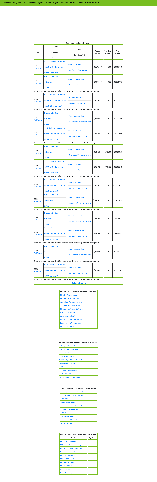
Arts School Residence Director (71, 302)
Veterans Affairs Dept (68, 402)
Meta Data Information (78, 283)
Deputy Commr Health (68, 327)
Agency (40, 3)
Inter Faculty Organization (77, 70)
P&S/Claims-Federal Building (70, 445)
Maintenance (48, 82)
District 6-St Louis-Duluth (69, 441)
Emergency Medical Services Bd (71, 406)
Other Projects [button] (92, 3)
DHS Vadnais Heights (67, 462)
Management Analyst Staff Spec (71, 309)
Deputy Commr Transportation (71, 323)
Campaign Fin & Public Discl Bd (71, 392)
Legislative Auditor (67, 423)
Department (32, 3)
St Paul (46, 88)
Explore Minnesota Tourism (70, 409)
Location (48, 3)
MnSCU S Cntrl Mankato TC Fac (55, 100)
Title (24, 3)
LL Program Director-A (67, 346)
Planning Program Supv (68, 295)
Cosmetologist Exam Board (70, 420)
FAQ (74, 3)
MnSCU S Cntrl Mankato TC (53, 106)
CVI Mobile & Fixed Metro (68, 363)
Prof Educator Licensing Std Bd (71, 395)
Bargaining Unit (58, 3)
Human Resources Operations (69, 377)
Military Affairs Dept (67, 416)
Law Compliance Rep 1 (68, 313)
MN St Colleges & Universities (54, 61)
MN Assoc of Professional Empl (79, 85)
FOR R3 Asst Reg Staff (67, 353)
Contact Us (82, 3)
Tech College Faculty (75, 98)
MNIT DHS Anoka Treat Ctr (69, 459)
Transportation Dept (51, 76)
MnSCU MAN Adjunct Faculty (54, 67)
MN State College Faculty (77, 103)
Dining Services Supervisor (69, 299)
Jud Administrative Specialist (70, 306)
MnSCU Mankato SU (51, 73)
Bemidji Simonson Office (69, 452)
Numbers (68, 3)
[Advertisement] (78, 26)
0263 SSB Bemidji (66, 469)
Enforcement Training (66, 356)
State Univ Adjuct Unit (76, 64)
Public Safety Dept (66, 413)
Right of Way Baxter (66, 367)
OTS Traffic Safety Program (68, 370)
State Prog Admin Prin (76, 79)
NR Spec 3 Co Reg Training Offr (71, 320)
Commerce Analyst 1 (67, 316)
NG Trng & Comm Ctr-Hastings (71, 448)
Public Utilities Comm (68, 399)
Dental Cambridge (66, 473)
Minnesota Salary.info (11, 3)
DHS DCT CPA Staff (67, 466)
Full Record (38, 68)
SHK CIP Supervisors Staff (68, 349)
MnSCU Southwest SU (68, 455)
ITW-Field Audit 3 (65, 374)
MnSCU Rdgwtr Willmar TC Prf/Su (71, 360)
